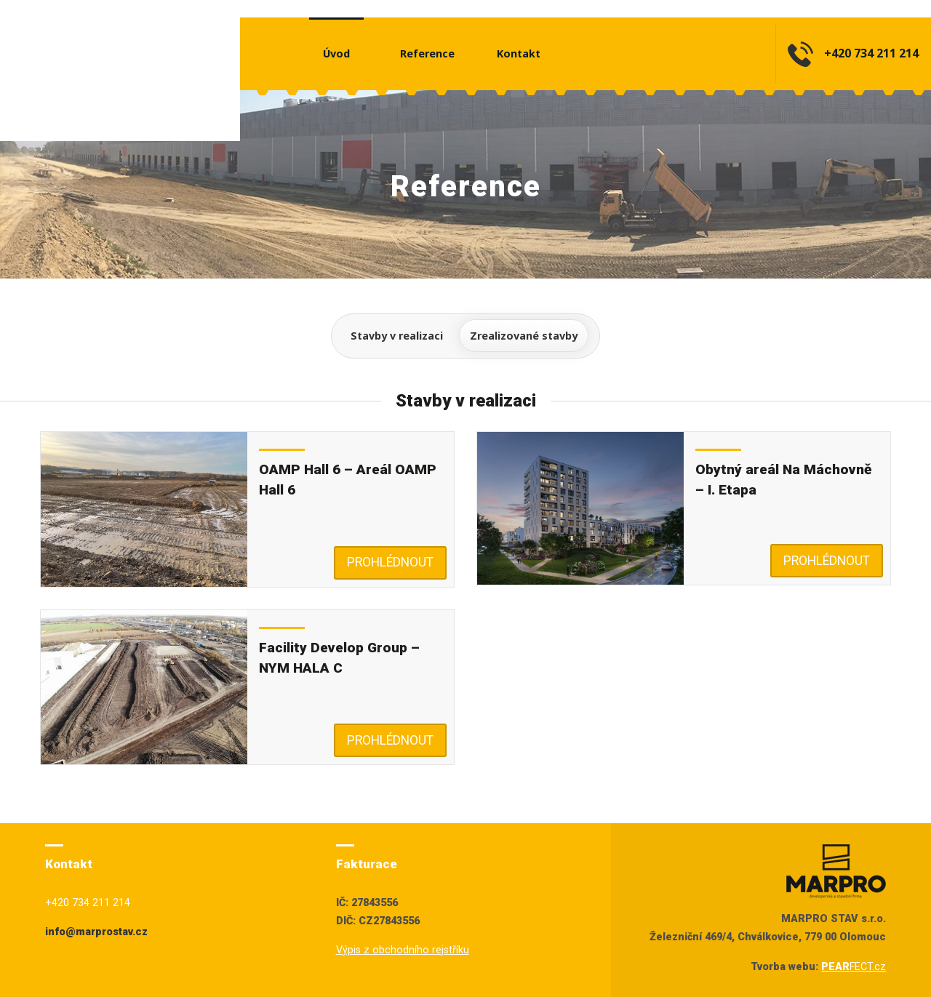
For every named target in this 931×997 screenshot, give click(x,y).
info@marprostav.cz (96, 932)
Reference (427, 53)
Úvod (336, 53)
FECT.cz (853, 967)
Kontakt (518, 53)
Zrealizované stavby (524, 336)
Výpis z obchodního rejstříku (402, 950)
